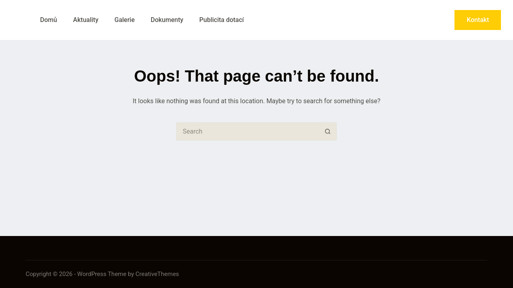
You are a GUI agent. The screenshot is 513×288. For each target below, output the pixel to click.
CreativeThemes (157, 274)
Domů (48, 20)
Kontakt (478, 20)
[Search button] (328, 131)
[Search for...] (247, 131)
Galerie (124, 20)
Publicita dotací (221, 20)
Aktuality (85, 20)
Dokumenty (167, 20)
